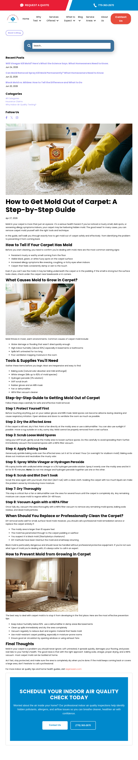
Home (26, 18)
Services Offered (53, 18)
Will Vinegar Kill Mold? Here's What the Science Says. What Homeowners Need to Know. (57, 63)
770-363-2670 (106, 5)
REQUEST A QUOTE (34, 5)
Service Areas (91, 18)
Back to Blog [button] (14, 33)
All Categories (12, 98)
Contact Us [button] (120, 18)
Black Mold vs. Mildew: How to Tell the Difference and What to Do (44, 82)
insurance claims (14, 101)
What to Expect (69, 18)
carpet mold (20, 230)
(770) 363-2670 (83, 725)
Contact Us (55, 725)
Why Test (37, 18)
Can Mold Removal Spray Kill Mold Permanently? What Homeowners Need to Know (55, 73)
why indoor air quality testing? (21, 104)
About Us (104, 18)
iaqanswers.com (74, 669)
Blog (80, 18)
